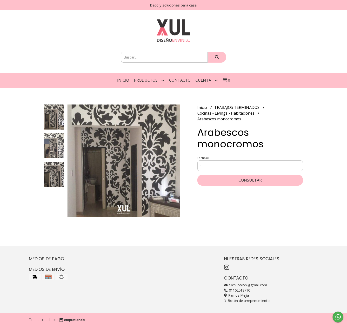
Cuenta (206, 80)
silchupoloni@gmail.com (245, 285)
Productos (149, 80)
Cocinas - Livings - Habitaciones (226, 113)
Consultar (250, 180)
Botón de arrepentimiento (247, 300)
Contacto (180, 80)
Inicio (123, 80)
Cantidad (203, 158)
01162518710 (237, 290)
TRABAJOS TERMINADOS (237, 107)
